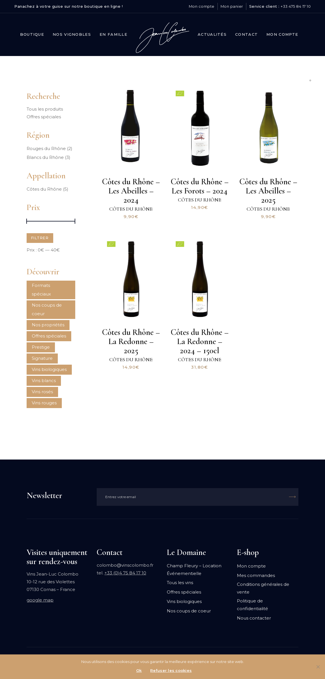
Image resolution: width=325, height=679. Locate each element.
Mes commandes (256, 575)
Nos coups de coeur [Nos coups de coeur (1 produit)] (47, 309)
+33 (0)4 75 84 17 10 (125, 573)
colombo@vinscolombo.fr (125, 565)
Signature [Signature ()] (42, 358)
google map (40, 600)
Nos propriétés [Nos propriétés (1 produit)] (48, 324)
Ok (139, 670)
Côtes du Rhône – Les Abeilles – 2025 (268, 191)
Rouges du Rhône (46, 148)
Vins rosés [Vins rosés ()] (42, 391)
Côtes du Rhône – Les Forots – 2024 (200, 186)
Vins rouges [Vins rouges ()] (44, 403)
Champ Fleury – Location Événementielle (194, 569)
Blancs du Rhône (45, 157)
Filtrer (40, 238)
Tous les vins (180, 582)
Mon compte (202, 6)
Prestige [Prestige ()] (41, 347)
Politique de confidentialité (252, 604)
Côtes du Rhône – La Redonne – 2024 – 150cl (200, 341)
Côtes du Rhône (130, 209)
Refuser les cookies (171, 670)
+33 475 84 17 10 (296, 6)
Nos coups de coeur (189, 611)
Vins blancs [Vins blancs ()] (44, 380)
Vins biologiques (184, 601)
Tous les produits (45, 109)
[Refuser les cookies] (318, 667)
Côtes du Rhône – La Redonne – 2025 (131, 341)
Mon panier (232, 6)
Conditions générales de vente (263, 588)
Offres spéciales (44, 116)
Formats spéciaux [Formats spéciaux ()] (41, 290)
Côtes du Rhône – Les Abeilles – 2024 (131, 191)
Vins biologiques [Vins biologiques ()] (49, 369)
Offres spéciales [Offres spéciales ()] (49, 336)
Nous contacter (254, 618)
